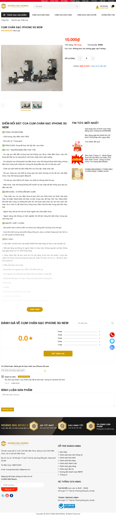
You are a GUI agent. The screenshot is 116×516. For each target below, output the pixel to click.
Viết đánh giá (58, 354)
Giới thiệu (63, 452)
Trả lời (7, 383)
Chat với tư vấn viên (98, 66)
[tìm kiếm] (77, 6)
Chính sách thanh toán (68, 463)
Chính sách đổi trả (67, 469)
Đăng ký (9, 489)
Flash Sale (54, 1)
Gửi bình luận (7, 409)
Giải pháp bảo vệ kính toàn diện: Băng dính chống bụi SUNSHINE (98, 130)
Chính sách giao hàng (68, 466)
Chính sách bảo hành (63, 15)
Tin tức (94, 1)
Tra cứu (111, 1)
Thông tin (63, 475)
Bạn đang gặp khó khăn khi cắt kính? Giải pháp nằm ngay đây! (97, 136)
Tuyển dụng (75, 1)
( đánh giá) (15, 31)
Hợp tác (85, 1)
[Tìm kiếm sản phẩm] (56, 6)
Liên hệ (102, 1)
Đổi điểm (64, 1)
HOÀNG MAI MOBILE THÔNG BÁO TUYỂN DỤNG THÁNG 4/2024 (99, 170)
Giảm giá (44, 1)
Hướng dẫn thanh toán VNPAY (71, 472)
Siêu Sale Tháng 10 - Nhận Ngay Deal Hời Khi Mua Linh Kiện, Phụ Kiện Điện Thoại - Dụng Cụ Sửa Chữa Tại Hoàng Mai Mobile (98, 158)
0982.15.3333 (84, 66)
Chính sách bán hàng (40, 15)
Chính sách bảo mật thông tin (71, 455)
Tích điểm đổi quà (92, 142)
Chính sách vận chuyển (86, 15)
